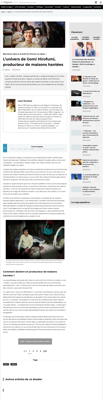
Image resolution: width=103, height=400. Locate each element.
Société (58, 7)
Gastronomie (76, 7)
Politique (39, 7)
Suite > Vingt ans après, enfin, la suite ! (35, 341)
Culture (66, 7)
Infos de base (20, 7)
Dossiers (30, 7)
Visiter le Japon (7, 7)
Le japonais (87, 7)
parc (6, 364)
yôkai (13, 364)
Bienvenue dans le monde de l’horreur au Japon (25, 54)
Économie (49, 7)
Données (97, 7)
